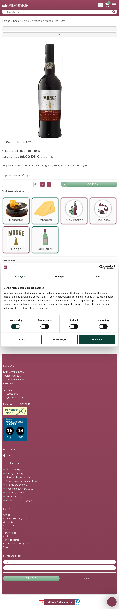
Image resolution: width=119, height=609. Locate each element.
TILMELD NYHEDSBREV (60, 601)
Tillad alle (97, 339)
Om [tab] (98, 276)
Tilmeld (31, 578)
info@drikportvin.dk (13, 397)
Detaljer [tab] (59, 276)
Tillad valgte (59, 339)
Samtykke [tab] (20, 276)
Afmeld (87, 578)
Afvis (22, 339)
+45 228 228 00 (10, 394)
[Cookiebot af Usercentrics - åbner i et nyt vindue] (101, 267)
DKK (100, 5)
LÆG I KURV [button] (79, 184)
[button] (59, 28)
